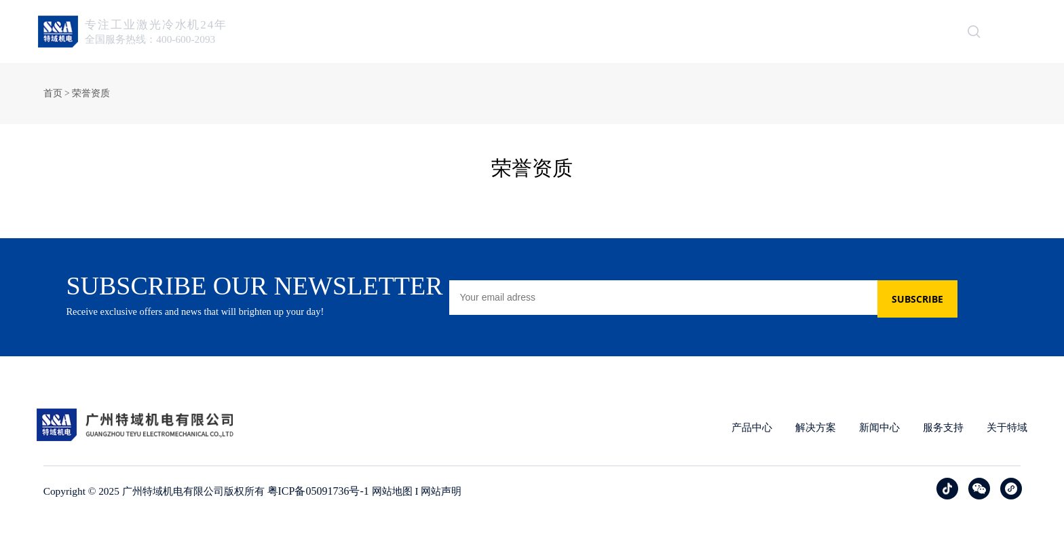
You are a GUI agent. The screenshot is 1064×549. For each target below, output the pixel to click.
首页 (488, 31)
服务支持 (764, 31)
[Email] (727, 310)
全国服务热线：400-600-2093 (160, 39)
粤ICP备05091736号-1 (331, 517)
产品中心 (549, 31)
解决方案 (621, 31)
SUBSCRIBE (936, 310)
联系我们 (908, 31)
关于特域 (836, 31)
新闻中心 (693, 31)
